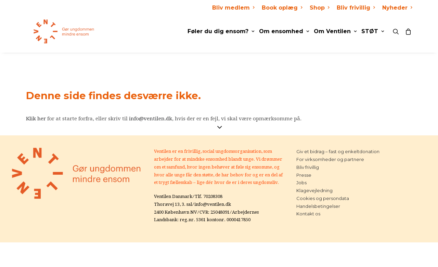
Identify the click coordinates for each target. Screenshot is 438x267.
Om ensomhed (284, 31)
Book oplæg (282, 7)
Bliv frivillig (356, 7)
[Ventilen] (56, 31)
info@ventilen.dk (150, 119)
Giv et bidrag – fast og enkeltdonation (337, 151)
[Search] (397, 31)
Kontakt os (308, 213)
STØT (372, 31)
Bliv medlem (233, 7)
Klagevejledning (314, 190)
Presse (303, 175)
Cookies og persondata (322, 198)
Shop (319, 7)
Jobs (301, 182)
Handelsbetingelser (318, 206)
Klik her (36, 119)
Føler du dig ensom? (221, 31)
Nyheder (397, 7)
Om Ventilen (335, 31)
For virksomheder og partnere (330, 159)
